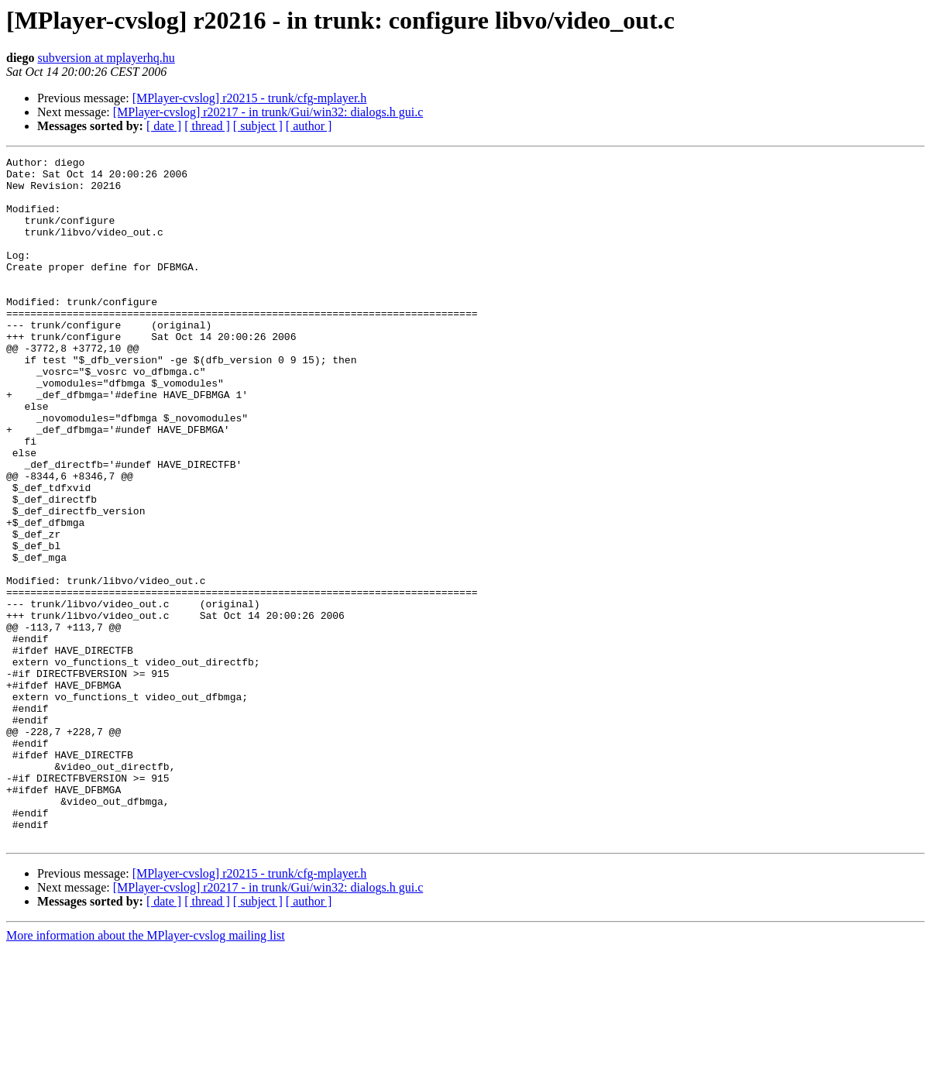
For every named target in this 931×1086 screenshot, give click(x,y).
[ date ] (163, 125)
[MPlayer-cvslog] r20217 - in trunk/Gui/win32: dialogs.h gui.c (268, 112)
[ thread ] (207, 125)
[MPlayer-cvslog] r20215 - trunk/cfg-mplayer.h (249, 98)
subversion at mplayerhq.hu (105, 57)
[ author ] (309, 125)
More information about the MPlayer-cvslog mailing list (145, 1072)
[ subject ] (258, 125)
